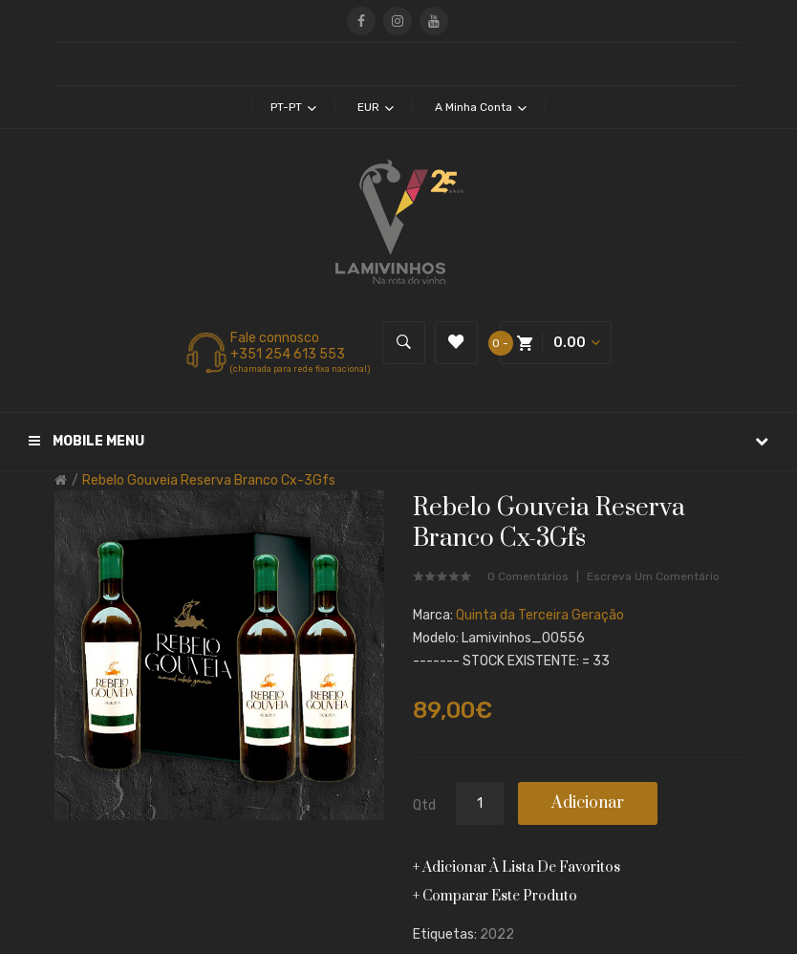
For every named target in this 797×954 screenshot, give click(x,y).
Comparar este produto (499, 896)
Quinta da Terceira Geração (540, 615)
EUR (375, 107)
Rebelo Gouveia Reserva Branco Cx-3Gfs (208, 480)
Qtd (424, 805)
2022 (497, 934)
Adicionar (587, 802)
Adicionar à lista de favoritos (521, 867)
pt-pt (293, 107)
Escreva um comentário (653, 576)
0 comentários (528, 576)
